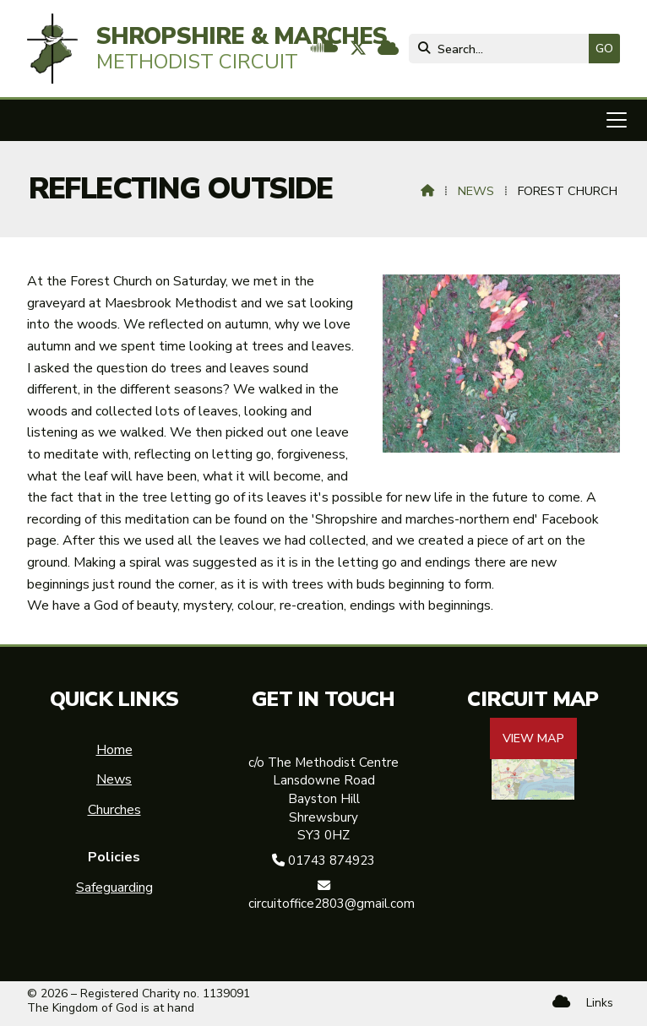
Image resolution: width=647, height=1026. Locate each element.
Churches (114, 810)
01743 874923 (331, 860)
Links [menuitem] (599, 1003)
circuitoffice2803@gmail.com (331, 903)
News (476, 190)
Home (114, 750)
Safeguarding (114, 887)
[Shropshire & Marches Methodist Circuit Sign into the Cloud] (388, 50)
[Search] (503, 48)
